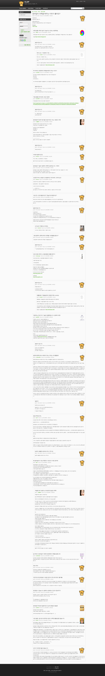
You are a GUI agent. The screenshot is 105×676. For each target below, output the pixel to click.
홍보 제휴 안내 (27, 44)
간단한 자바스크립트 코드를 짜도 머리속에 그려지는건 (47, 177)
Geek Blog (30, 8)
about (77, 1)
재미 (39, 11)
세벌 (37, 32)
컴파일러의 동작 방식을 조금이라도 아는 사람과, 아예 (47, 119)
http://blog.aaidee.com (37, 273)
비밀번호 (22, 26)
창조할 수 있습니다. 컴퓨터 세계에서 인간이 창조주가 (47, 590)
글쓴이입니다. (38, 42)
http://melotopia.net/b (50, 64)
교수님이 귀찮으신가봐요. (41, 226)
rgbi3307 (37, 317)
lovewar (37, 156)
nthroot (37, 179)
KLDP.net (45, 8)
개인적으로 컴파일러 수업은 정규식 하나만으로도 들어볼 (47, 577)
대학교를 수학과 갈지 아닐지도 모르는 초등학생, (45, 30)
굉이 (37, 462)
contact (81, 1)
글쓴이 (36, 401)
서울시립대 (56, 666)
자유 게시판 (43, 11)
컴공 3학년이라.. (37, 416)
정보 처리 (35, 565)
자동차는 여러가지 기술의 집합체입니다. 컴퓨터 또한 (46, 315)
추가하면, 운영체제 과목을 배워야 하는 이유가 (45, 70)
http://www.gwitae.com (38, 277)
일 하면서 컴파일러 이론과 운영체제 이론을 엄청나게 (46, 554)
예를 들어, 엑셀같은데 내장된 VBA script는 (48, 295)
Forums (35, 11)
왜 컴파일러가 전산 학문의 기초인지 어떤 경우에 (45, 460)
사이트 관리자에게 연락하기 (56, 670)
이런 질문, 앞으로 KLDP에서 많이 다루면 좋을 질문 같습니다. (49, 618)
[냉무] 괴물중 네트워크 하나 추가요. (44, 451)
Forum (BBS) (23, 8)
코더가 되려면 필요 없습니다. (40, 648)
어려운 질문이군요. (38, 154)
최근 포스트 (23, 14)
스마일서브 (56, 668)
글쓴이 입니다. (39, 343)
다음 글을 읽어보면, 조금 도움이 (41, 97)
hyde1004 (38, 98)
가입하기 (22, 30)
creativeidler (38, 357)
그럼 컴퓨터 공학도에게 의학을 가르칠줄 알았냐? (45, 235)
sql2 (37, 417)
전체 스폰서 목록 (46, 670)
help (84, 1)
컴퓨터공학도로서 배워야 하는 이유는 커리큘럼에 (46, 355)
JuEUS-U (37, 607)
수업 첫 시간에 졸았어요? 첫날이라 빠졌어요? (45, 195)
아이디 (21, 22)
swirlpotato (38, 555)
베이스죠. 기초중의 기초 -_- (44, 52)
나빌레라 (37, 121)
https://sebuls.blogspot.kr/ (40, 36)
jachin (37, 620)
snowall (41, 54)
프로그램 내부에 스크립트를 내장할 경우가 (44, 254)
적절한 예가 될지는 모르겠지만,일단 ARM (45, 490)
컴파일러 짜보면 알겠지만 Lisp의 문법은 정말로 (45, 605)
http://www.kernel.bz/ (42, 336)
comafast (37, 72)
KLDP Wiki (38, 8)
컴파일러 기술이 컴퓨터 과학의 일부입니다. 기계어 (46, 166)
